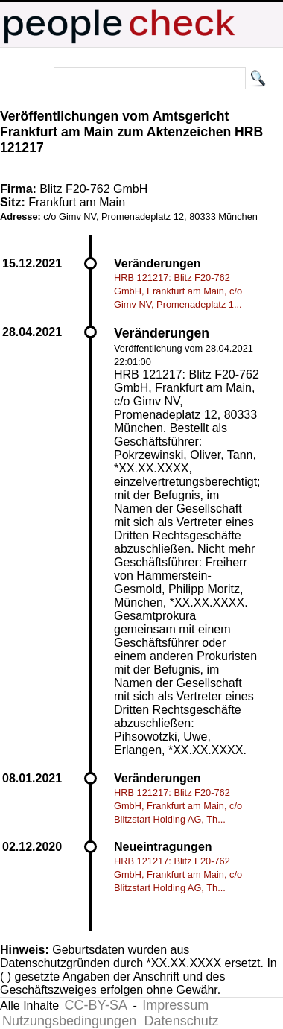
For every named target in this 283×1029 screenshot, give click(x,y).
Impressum (175, 1005)
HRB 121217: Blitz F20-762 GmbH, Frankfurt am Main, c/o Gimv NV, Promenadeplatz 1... (178, 291)
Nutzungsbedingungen (69, 1020)
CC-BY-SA (96, 1005)
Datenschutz (181, 1020)
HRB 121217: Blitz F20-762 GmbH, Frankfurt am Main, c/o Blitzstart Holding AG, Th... (178, 806)
